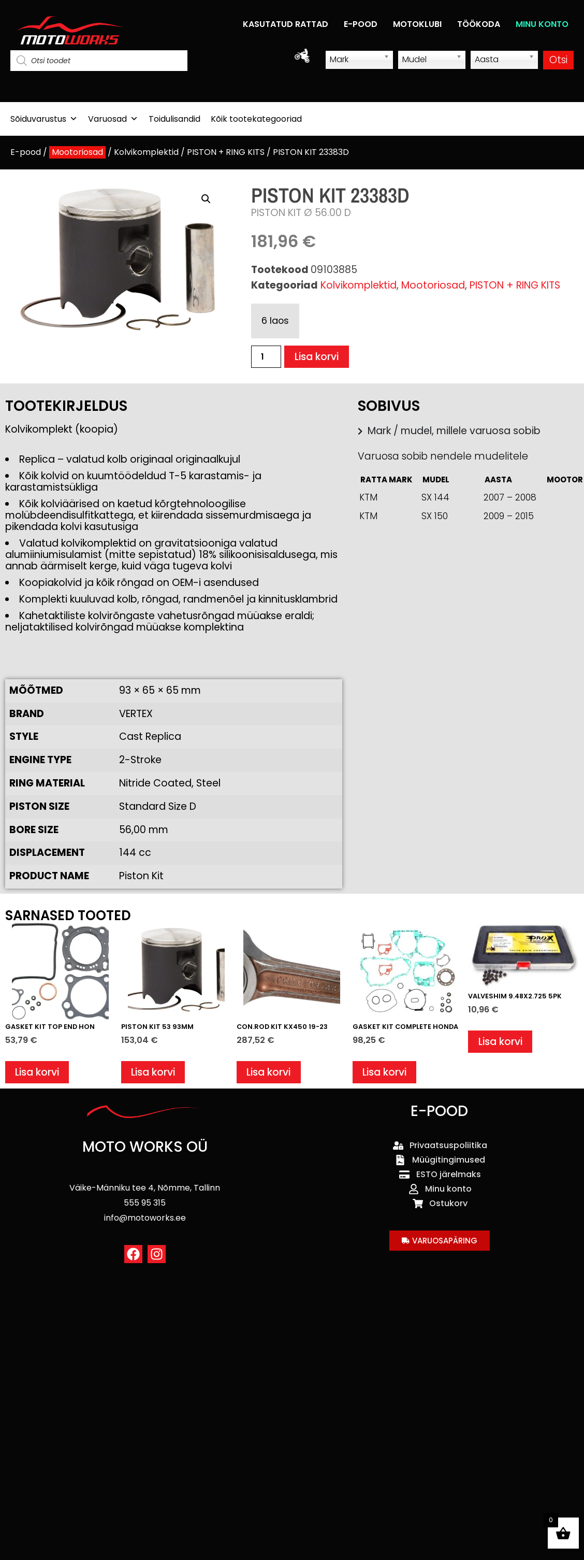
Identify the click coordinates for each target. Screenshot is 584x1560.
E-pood (25, 152)
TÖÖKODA (478, 24)
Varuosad (113, 119)
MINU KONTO (542, 24)
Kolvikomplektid (146, 152)
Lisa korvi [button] (37, 1072)
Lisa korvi (317, 357)
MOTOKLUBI (417, 24)
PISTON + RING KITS (226, 152)
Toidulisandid (174, 119)
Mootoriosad (77, 152)
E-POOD (360, 24)
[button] (206, 199)
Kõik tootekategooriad (256, 119)
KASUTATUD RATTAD (285, 24)
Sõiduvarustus (44, 119)
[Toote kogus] (266, 357)
